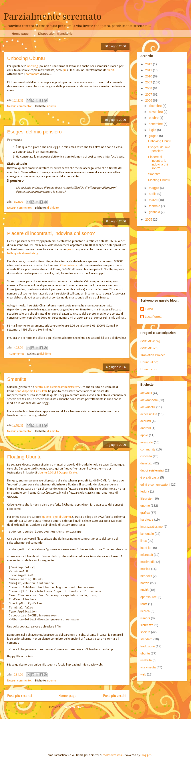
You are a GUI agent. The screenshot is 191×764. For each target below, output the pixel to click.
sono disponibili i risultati (31, 391)
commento (33, 74)
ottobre (154, 117)
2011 (149, 70)
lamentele (147, 533)
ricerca (145, 611)
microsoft (146, 554)
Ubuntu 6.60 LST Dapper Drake (57, 472)
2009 (149, 82)
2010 (149, 76)
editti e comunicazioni (155, 484)
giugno (154, 136)
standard (146, 639)
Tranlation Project (152, 355)
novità (144, 590)
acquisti (145, 421)
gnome (145, 505)
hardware (146, 519)
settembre (156, 124)
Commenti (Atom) (73, 707)
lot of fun (146, 548)
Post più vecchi (114, 696)
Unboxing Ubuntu (26, 58)
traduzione (147, 646)
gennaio (155, 212)
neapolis (146, 576)
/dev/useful (147, 407)
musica (145, 569)
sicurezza (146, 625)
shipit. (111, 70)
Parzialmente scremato (52, 17)
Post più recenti (19, 696)
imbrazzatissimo (151, 526)
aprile (153, 194)
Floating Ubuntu (24, 457)
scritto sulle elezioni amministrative (56, 387)
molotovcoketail (113, 755)
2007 (149, 94)
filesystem (147, 498)
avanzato (146, 442)
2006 (149, 100)
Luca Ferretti (153, 316)
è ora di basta (149, 477)
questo (70, 249)
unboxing (32, 66)
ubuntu (51, 106)
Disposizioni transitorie (55, 33)
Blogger (146, 755)
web (143, 674)
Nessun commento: (19, 106)
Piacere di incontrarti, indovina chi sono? (51, 233)
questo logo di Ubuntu (56, 516)
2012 (149, 64)
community (147, 449)
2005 (149, 219)
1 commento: (15, 353)
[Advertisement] (59, 732)
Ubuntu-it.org (149, 362)
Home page (20, 33)
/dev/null (146, 393)
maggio (154, 188)
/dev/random (149, 400)
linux (143, 541)
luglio (153, 130)
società (145, 632)
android (145, 428)
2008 (149, 88)
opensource (148, 597)
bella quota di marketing (22, 253)
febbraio (155, 206)
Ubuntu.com (148, 369)
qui (64, 70)
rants (143, 604)
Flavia (149, 309)
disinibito (53, 207)
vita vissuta (148, 667)
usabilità (146, 660)
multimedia (147, 562)
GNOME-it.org (150, 341)
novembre (156, 112)
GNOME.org (148, 348)
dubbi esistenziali (152, 470)
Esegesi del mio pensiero (34, 132)
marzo (153, 200)
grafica (145, 512)
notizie (144, 583)
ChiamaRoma (68, 265)
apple (144, 435)
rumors (145, 618)
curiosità (146, 456)
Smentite (16, 379)
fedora (144, 491)
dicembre (155, 106)
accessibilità (148, 414)
